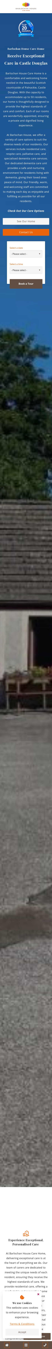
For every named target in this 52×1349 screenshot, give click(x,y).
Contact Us (26, 232)
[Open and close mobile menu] (26, 1345)
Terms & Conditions (22, 1324)
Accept (22, 1332)
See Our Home (26, 221)
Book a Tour (26, 283)
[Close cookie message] (38, 1294)
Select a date (16, 247)
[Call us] (45, 1345)
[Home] (7, 1345)
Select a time (16, 264)
